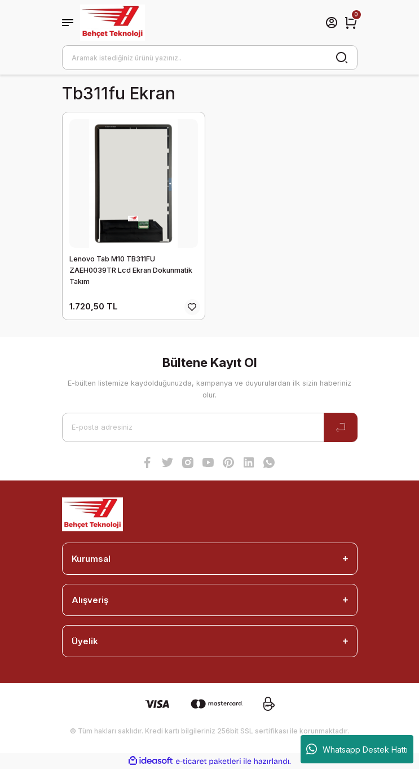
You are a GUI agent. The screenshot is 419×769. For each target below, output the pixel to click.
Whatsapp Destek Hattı (357, 749)
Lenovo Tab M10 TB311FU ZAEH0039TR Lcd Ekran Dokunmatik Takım (130, 270)
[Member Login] (331, 22)
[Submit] (341, 427)
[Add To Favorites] (192, 307)
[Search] (210, 57)
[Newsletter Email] (210, 427)
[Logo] (112, 23)
